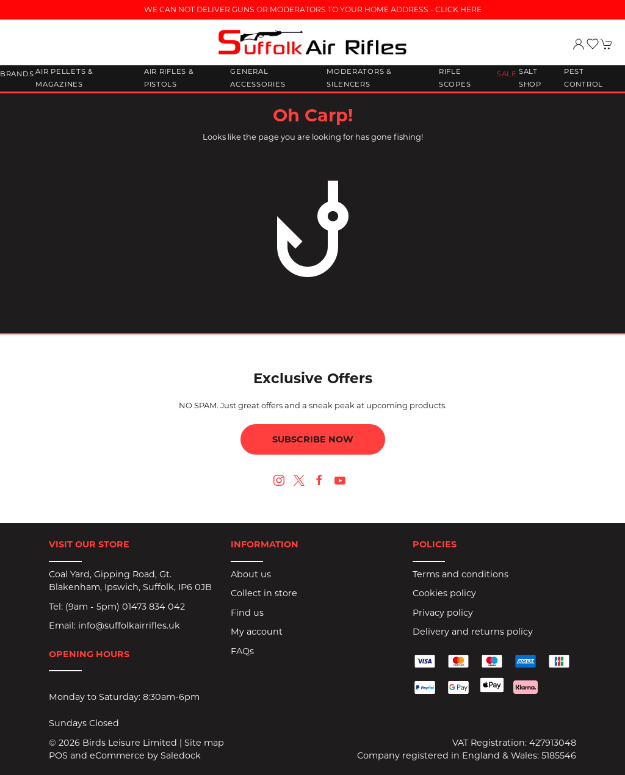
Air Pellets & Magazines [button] (64, 78)
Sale (507, 74)
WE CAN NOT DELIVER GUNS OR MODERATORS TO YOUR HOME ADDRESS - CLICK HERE (313, 9)
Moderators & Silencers (359, 78)
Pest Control (583, 78)
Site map (204, 742)
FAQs (242, 651)
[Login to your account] (579, 44)
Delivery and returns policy (473, 631)
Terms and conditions (460, 574)
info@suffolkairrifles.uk (129, 625)
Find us (247, 612)
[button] (593, 44)
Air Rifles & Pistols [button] (169, 78)
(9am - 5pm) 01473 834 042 (125, 606)
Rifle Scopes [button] (455, 78)
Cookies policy (444, 593)
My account (257, 631)
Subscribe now (312, 439)
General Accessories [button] (257, 78)
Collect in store (264, 593)
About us (251, 574)
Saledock (181, 755)
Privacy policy (443, 612)
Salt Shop (530, 78)
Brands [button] (17, 74)
